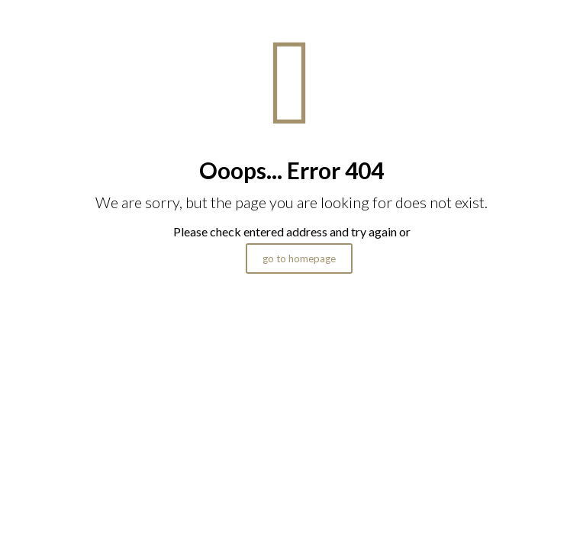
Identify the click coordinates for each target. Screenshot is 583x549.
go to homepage (299, 258)
